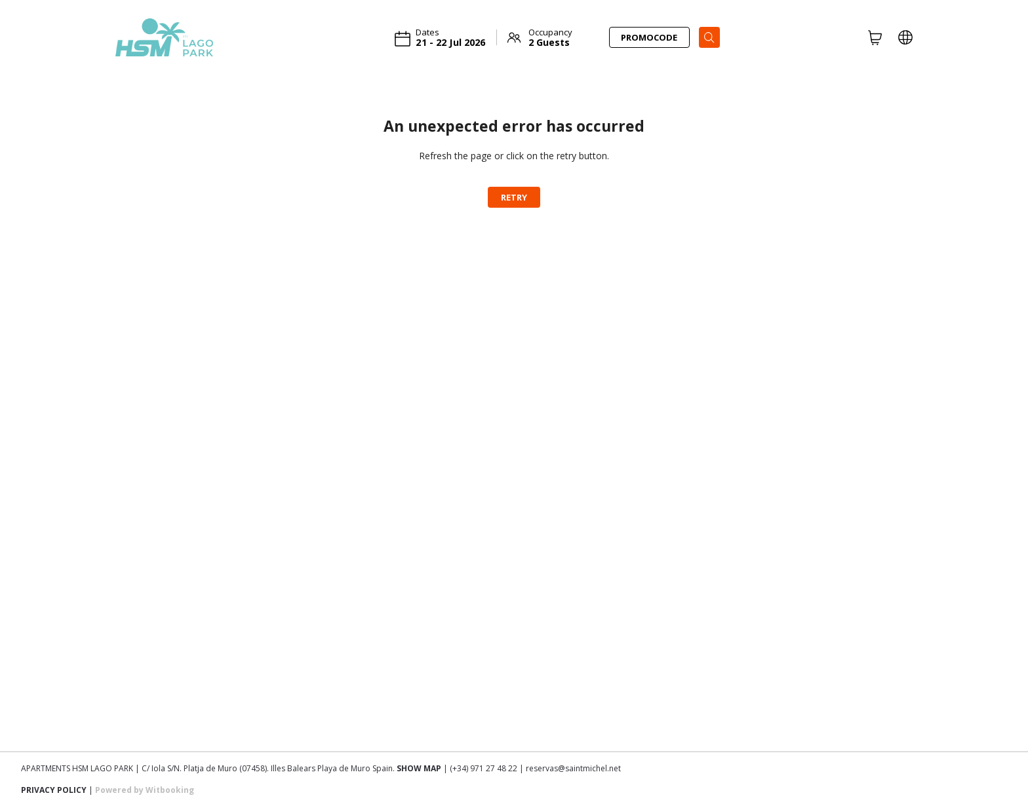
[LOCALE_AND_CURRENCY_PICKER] (905, 37)
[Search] (709, 37)
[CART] (875, 37)
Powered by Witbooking (144, 790)
